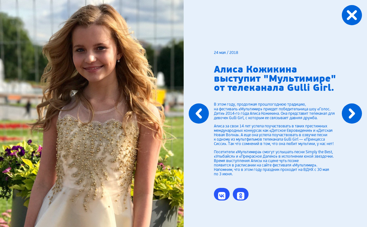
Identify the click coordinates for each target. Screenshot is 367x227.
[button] (222, 194)
